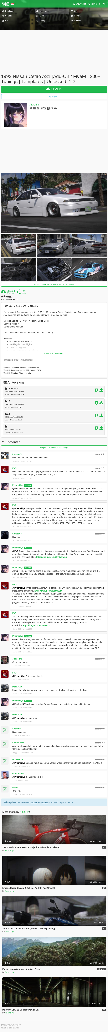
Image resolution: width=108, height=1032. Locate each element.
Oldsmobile (18, 773)
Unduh (54, 89)
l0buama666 (18, 742)
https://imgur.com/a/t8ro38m (48, 591)
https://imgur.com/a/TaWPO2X (37, 625)
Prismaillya (17, 485)
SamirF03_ (17, 534)
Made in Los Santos (10, 1028)
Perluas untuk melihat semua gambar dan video (54, 284)
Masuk (34, 802)
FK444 (15, 787)
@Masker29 (18, 704)
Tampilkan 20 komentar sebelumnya (54, 448)
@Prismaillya (18, 508)
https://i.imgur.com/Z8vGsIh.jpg (51, 557)
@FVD (15, 488)
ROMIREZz (17, 759)
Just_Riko (17, 659)
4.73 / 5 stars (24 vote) (9, 299)
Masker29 (17, 687)
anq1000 (16, 728)
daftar (45, 802)
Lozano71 (17, 454)
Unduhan (10, 293)
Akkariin (34, 104)
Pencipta (28, 485)
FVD (14, 468)
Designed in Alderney (11, 1025)
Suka (24, 293)
